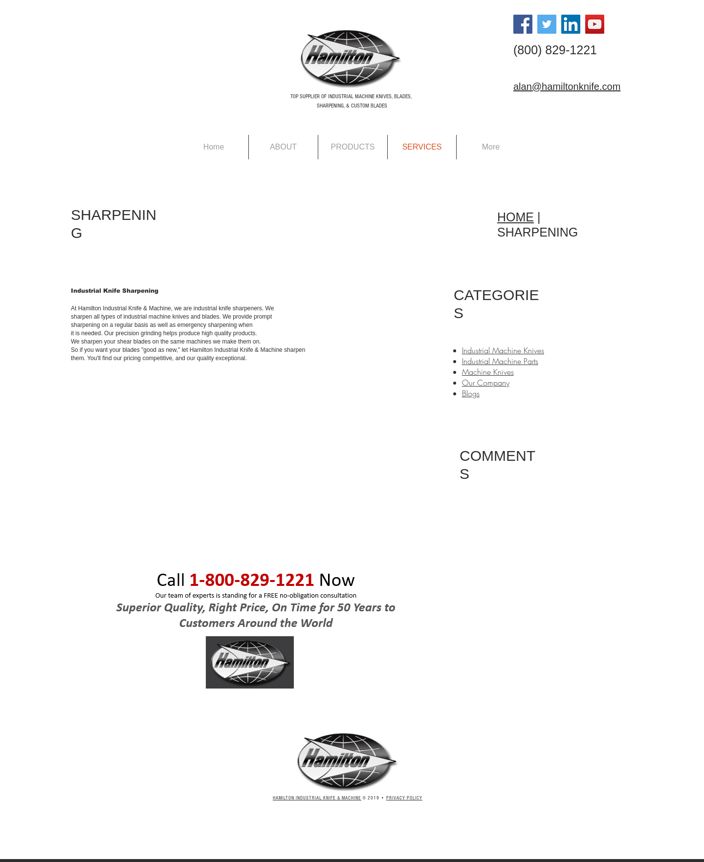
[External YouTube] (198, 460)
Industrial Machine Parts (500, 361)
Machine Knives (488, 371)
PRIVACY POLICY (404, 798)
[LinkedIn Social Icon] (570, 24)
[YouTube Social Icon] (594, 24)
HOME (515, 217)
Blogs (471, 393)
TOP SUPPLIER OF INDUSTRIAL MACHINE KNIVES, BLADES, (351, 96)
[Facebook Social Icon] (522, 24)
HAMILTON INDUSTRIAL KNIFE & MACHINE (317, 798)
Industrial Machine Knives (503, 350)
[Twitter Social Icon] (546, 24)
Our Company (485, 382)
